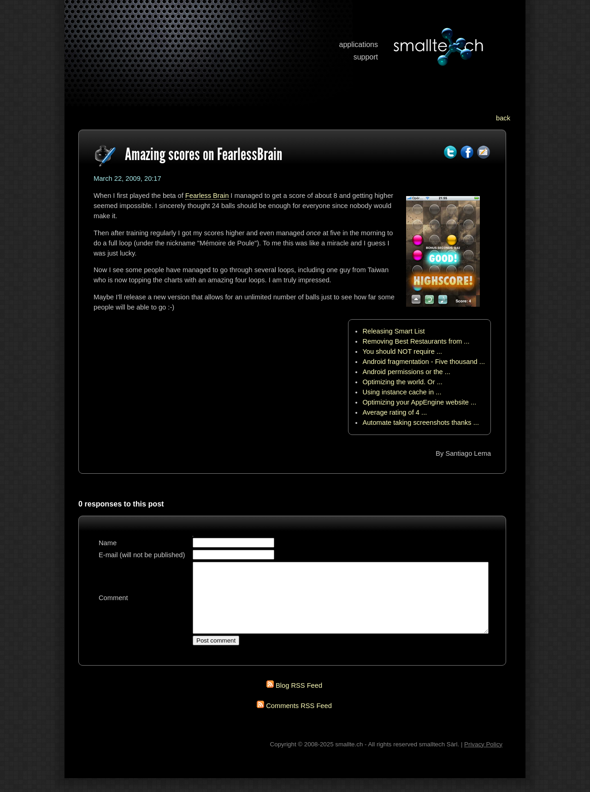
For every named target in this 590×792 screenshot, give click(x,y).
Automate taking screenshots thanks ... (420, 422)
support (366, 57)
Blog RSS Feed (299, 699)
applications (358, 44)
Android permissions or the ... (406, 371)
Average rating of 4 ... (394, 412)
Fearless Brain (207, 195)
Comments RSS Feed (299, 719)
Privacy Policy (483, 758)
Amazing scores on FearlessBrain (204, 154)
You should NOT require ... (402, 351)
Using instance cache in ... (401, 392)
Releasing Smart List (393, 331)
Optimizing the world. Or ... (402, 382)
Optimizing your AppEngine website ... (419, 402)
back (503, 118)
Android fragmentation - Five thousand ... (423, 361)
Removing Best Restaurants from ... (415, 341)
